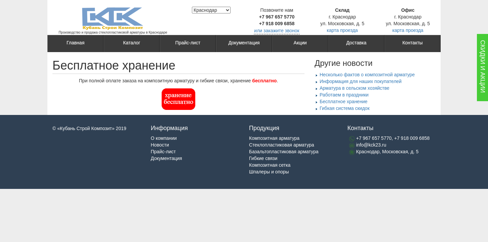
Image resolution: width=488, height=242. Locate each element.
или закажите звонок (276, 30)
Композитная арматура (274, 138)
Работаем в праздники (344, 94)
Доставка (356, 43)
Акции (300, 43)
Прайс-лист (188, 43)
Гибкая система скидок (345, 108)
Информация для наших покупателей (361, 81)
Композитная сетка (269, 165)
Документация (243, 43)
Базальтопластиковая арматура (283, 151)
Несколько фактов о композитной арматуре (367, 74)
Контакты (412, 43)
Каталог (131, 43)
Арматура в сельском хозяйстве (355, 88)
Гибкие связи (263, 158)
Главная (75, 43)
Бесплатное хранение (343, 101)
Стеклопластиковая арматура (281, 145)
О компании (164, 138)
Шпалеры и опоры (269, 171)
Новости (160, 145)
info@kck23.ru (371, 145)
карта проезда (342, 30)
